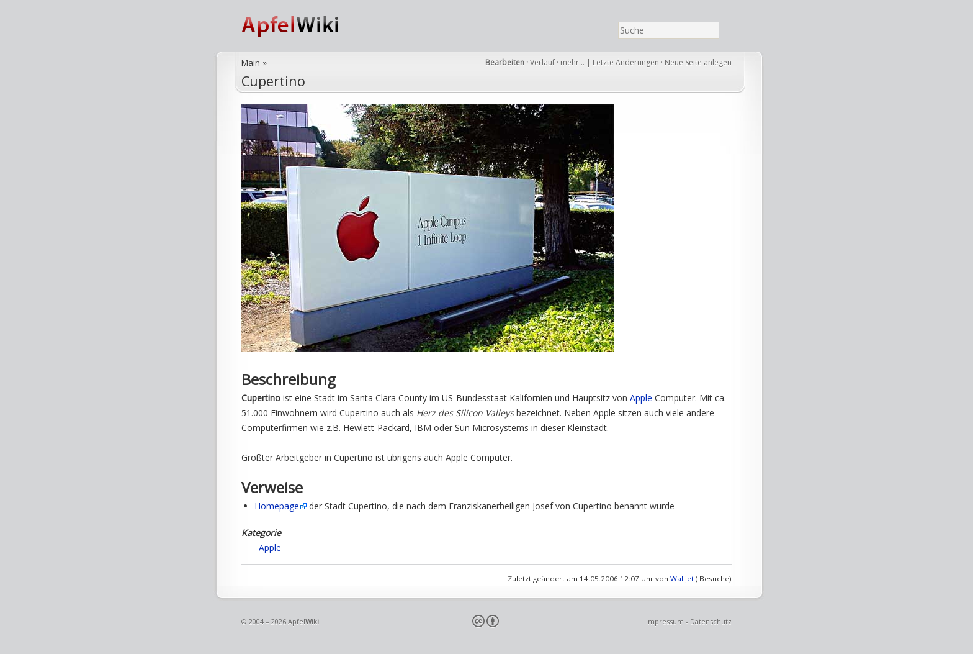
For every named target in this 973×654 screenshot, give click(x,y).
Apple (641, 398)
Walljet (682, 578)
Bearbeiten (504, 62)
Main (250, 62)
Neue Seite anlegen (698, 62)
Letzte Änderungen (626, 62)
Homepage (276, 506)
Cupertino (273, 81)
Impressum (665, 621)
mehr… (573, 62)
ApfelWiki (303, 25)
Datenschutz (711, 621)
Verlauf (542, 62)
